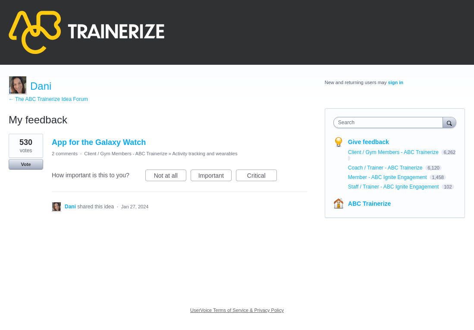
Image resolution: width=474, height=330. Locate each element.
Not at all (170, 177)
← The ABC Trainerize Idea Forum (48, 99)
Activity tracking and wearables (204, 153)
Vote (26, 164)
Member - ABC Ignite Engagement (388, 177)
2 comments (65, 153)
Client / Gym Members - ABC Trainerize (125, 153)
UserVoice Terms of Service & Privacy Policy (237, 310)
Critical (262, 177)
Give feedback (368, 141)
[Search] (449, 122)
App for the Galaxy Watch (99, 142)
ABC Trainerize (369, 203)
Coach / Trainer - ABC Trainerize (386, 168)
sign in (395, 82)
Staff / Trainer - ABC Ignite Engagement (394, 187)
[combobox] (390, 122)
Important (215, 177)
